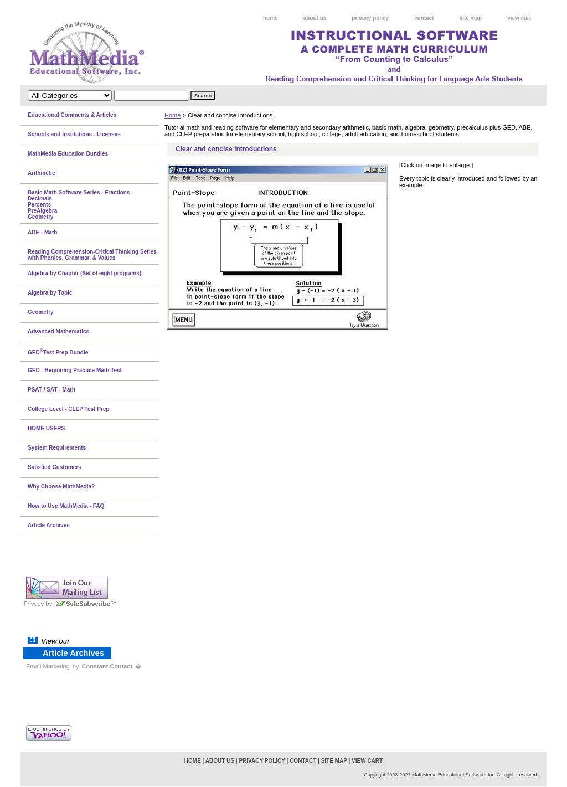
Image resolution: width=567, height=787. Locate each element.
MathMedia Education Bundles (68, 154)
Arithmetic (41, 173)
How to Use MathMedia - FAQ (66, 506)
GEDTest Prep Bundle (58, 352)
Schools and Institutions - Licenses (74, 134)
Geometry (41, 312)
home (270, 18)
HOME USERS (46, 428)
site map (471, 18)
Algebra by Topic (50, 293)
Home (172, 115)
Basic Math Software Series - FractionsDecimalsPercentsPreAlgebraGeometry (79, 204)
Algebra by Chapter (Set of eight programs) (84, 273)
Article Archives (49, 525)
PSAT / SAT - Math (51, 390)
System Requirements (57, 448)
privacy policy (370, 18)
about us (315, 18)
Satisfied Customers (54, 467)
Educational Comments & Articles (72, 115)
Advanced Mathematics (58, 331)
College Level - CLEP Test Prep (68, 409)
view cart (519, 18)
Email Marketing (48, 666)
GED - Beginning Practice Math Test (75, 370)
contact (424, 18)
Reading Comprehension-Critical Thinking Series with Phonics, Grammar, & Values (92, 255)
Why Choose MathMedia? (61, 486)
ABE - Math (42, 232)
